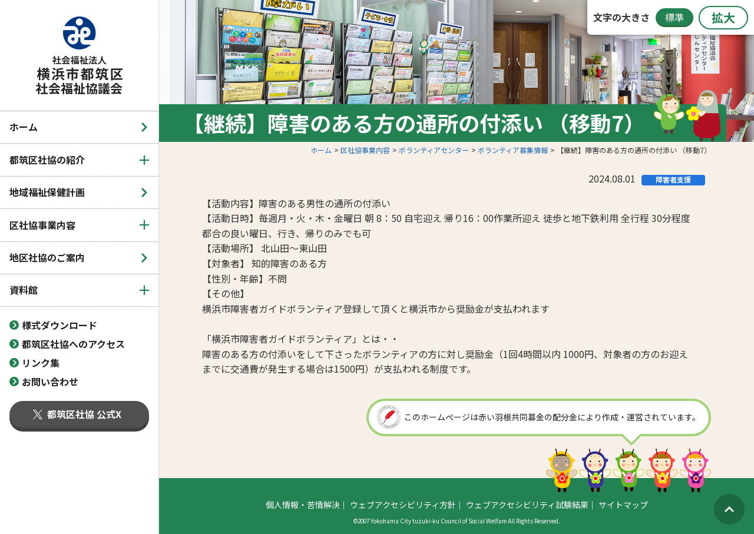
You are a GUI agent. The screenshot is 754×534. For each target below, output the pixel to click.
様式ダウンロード (59, 325)
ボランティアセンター (434, 150)
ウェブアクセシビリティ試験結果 (527, 504)
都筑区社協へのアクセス (73, 344)
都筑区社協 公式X (77, 414)
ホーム (23, 127)
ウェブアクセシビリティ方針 (403, 504)
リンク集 (40, 363)
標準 (674, 17)
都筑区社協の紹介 (47, 159)
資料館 (23, 290)
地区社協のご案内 (47, 257)
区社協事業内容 (42, 225)
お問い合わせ (50, 381)
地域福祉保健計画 (47, 192)
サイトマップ (623, 504)
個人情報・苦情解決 (303, 504)
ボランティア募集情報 (513, 150)
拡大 (723, 17)
